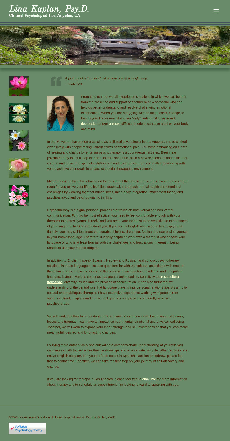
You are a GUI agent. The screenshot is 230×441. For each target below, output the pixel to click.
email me (149, 379)
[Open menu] (216, 11)
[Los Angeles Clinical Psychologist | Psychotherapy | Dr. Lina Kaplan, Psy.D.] (61, 11)
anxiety (114, 123)
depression (89, 123)
